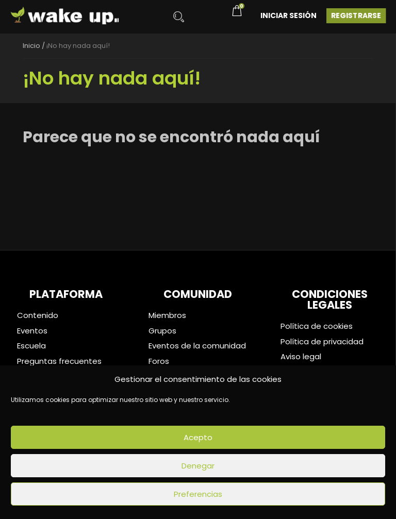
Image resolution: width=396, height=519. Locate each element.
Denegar (198, 465)
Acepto (198, 437)
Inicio (31, 46)
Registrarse (356, 15)
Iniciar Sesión (288, 15)
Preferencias (198, 494)
